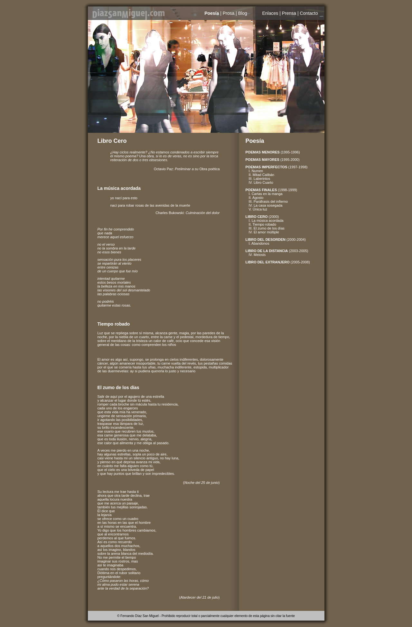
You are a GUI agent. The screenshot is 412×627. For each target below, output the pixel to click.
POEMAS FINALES (261, 190)
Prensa (289, 13)
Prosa (229, 13)
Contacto (309, 13)
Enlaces (270, 13)
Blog (242, 13)
